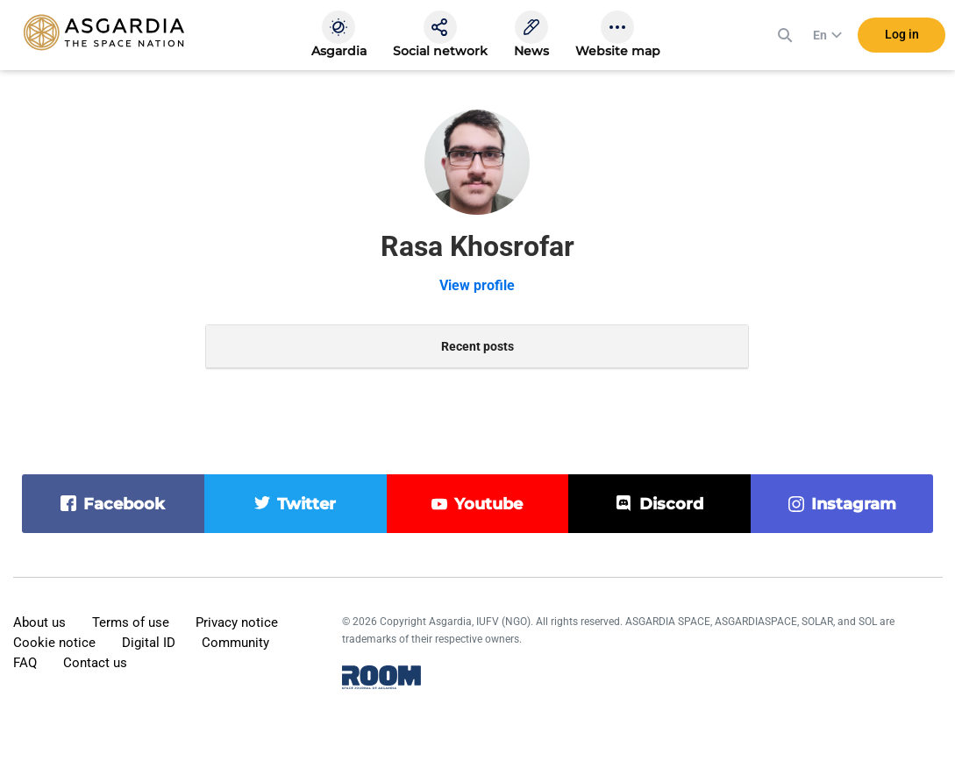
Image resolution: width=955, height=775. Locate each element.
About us (39, 622)
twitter (306, 504)
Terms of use (130, 622)
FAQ (25, 663)
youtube (488, 504)
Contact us (95, 663)
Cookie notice (54, 643)
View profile (477, 285)
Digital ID (148, 643)
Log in (902, 34)
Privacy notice (237, 622)
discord (671, 504)
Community (235, 643)
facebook (124, 504)
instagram (853, 504)
